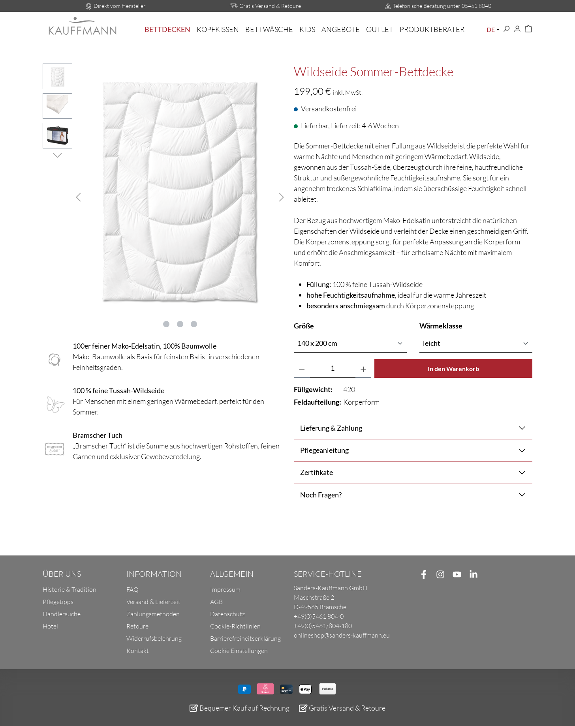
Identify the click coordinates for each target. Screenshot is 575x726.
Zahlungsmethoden (153, 614)
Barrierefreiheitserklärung (245, 638)
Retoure (137, 626)
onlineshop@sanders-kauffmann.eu (342, 635)
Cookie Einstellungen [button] (239, 651)
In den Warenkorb (453, 368)
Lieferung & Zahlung (331, 428)
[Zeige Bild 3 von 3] (194, 324)
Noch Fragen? (321, 494)
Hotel (50, 626)
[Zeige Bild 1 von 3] (166, 324)
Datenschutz (227, 614)
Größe (304, 325)
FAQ (132, 589)
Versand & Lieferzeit (153, 602)
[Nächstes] (282, 196)
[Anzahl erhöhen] (363, 368)
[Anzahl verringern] (302, 368)
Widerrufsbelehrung (154, 638)
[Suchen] (506, 29)
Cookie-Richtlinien (235, 626)
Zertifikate (316, 472)
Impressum (225, 589)
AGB (216, 602)
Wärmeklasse (440, 325)
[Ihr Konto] (517, 29)
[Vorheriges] (78, 196)
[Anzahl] (333, 368)
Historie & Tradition (69, 589)
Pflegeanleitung (324, 450)
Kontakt (137, 651)
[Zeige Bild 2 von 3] (180, 324)
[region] (162, 196)
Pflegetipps (58, 602)
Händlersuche (62, 614)
